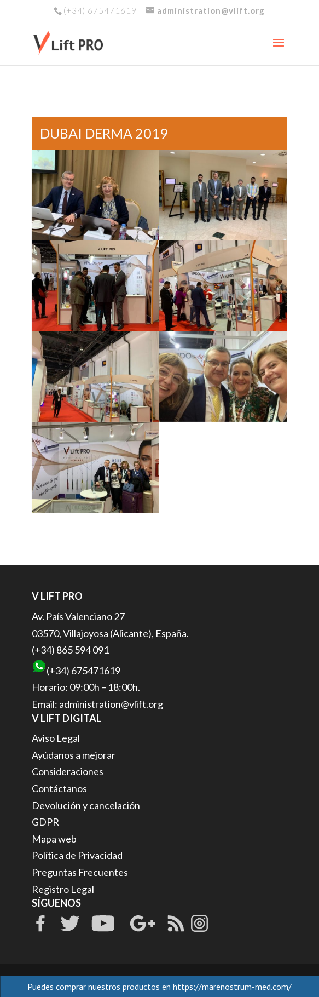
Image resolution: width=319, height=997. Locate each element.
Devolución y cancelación (86, 805)
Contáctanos (59, 788)
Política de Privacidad (77, 855)
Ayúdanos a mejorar (73, 755)
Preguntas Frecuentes (80, 872)
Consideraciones (67, 771)
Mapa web (54, 839)
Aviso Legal (56, 738)
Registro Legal (63, 889)
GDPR (45, 822)
